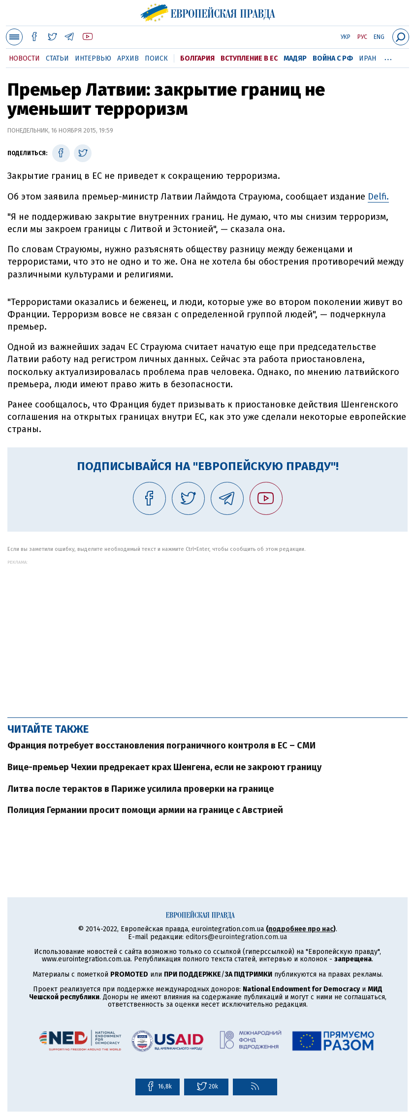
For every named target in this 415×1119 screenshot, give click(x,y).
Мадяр (295, 58)
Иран (367, 58)
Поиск (156, 58)
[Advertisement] (207, 634)
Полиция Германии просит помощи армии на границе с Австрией (145, 810)
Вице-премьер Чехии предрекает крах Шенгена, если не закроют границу (164, 767)
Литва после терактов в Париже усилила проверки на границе (140, 788)
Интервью (93, 58)
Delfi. (378, 196)
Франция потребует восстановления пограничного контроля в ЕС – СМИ (161, 745)
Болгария (197, 58)
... (388, 56)
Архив (128, 58)
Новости (24, 58)
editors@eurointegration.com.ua (236, 937)
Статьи (57, 58)
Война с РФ (333, 58)
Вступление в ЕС (249, 58)
